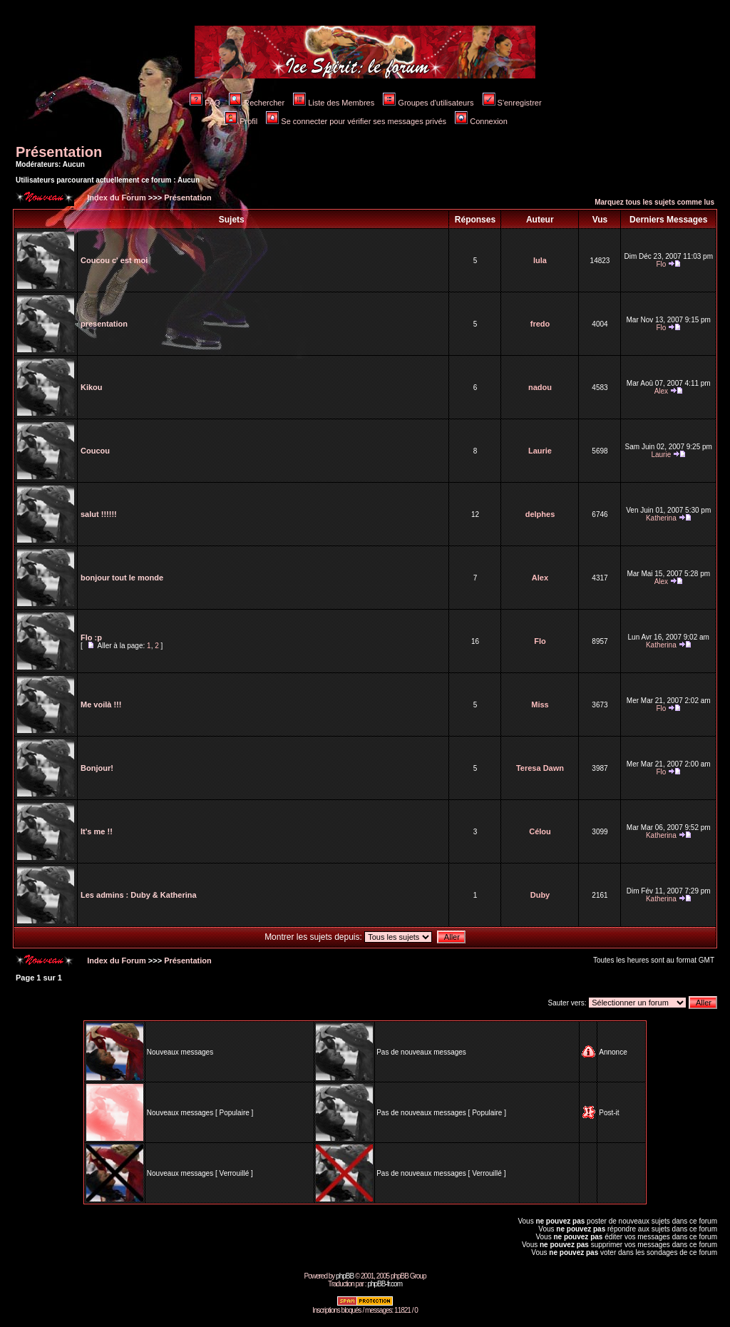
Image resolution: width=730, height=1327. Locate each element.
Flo (661, 264)
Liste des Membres (333, 102)
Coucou (95, 450)
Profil (241, 121)
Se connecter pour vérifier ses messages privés (356, 121)
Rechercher (256, 102)
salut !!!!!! (99, 514)
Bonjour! (97, 768)
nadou (540, 387)
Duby (540, 895)
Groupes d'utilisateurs (428, 102)
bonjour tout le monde (122, 577)
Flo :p (91, 637)
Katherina (661, 518)
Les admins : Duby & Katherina (139, 895)
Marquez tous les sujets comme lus (654, 202)
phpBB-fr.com (384, 1284)
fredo (540, 323)
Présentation (59, 152)
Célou (540, 831)
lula (540, 260)
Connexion (481, 121)
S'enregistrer (512, 102)
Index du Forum (115, 197)
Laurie (540, 450)
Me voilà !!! (101, 704)
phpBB (345, 1276)
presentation (104, 323)
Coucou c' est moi (114, 260)
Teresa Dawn (540, 768)
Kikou (92, 387)
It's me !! (97, 831)
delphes (540, 514)
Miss (539, 704)
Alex (661, 391)
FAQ (205, 102)
